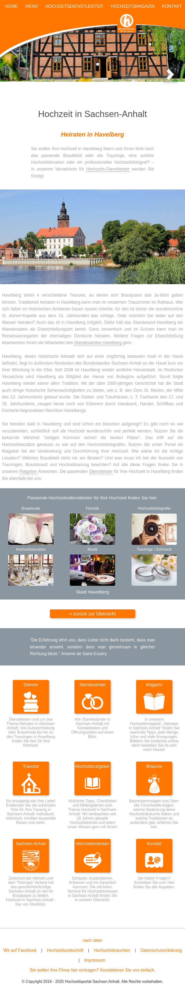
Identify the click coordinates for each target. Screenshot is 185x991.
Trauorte (31, 766)
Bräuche (154, 766)
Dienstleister (101, 471)
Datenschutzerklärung (161, 950)
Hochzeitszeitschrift (65, 950)
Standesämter (92, 684)
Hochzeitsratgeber (92, 766)
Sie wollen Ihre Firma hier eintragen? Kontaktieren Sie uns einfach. (92, 970)
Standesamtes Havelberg (98, 342)
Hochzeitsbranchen (112, 950)
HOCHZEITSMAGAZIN (132, 6)
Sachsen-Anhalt (31, 843)
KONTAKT (172, 6)
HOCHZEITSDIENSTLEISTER (74, 6)
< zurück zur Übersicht (92, 613)
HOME (11, 6)
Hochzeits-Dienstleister (108, 169)
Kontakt (154, 843)
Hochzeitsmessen (92, 843)
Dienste (31, 684)
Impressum (94, 960)
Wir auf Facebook (20, 950)
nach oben (92, 940)
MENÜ (31, 6)
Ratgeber (28, 471)
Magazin (154, 684)
